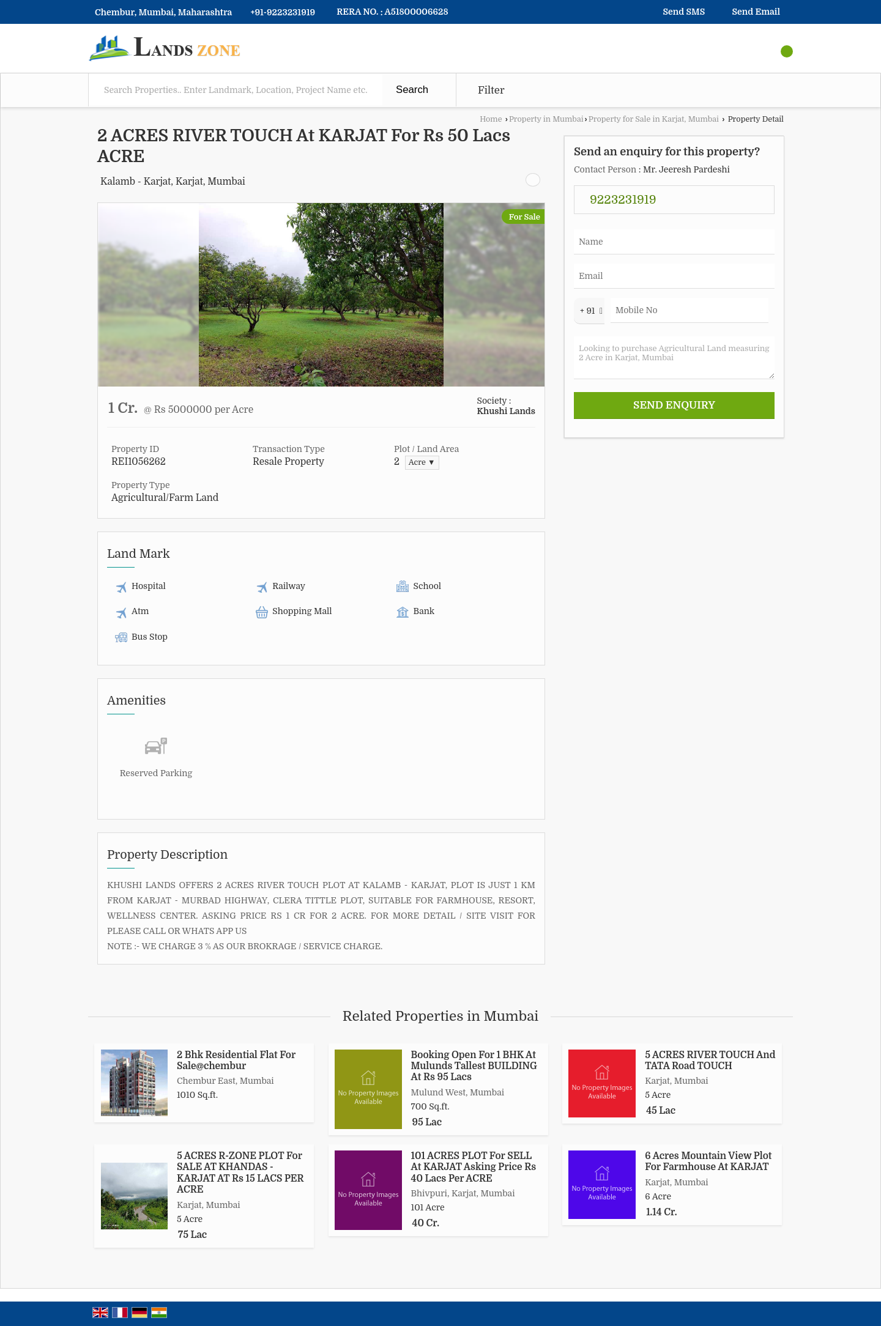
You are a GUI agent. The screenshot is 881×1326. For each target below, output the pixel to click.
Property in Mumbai (546, 119)
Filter (491, 90)
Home (491, 119)
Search (412, 89)
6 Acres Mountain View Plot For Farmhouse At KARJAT (708, 1161)
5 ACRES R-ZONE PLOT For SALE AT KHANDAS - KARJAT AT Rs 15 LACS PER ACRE (240, 1172)
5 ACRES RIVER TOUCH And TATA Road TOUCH (710, 1061)
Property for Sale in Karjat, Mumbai (654, 119)
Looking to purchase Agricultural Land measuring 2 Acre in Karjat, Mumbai (674, 357)
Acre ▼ (422, 462)
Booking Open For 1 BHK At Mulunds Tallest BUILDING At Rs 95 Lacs (474, 1066)
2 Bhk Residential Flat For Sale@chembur (236, 1061)
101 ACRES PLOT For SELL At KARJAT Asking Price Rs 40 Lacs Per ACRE (474, 1167)
